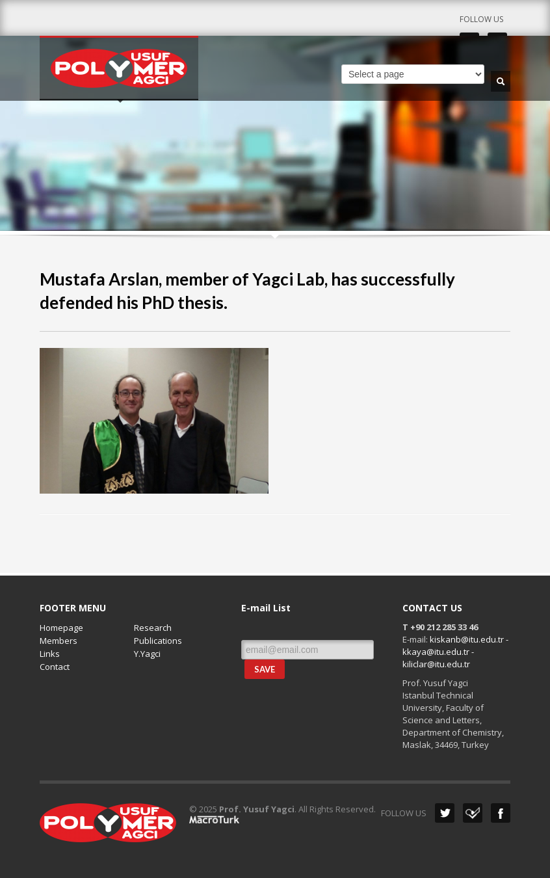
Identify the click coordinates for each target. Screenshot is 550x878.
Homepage (61, 627)
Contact (55, 666)
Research (153, 627)
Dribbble (472, 813)
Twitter (444, 813)
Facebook (500, 813)
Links (50, 653)
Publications (158, 640)
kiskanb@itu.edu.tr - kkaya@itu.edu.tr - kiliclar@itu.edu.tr (455, 651)
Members (58, 640)
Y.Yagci (147, 653)
